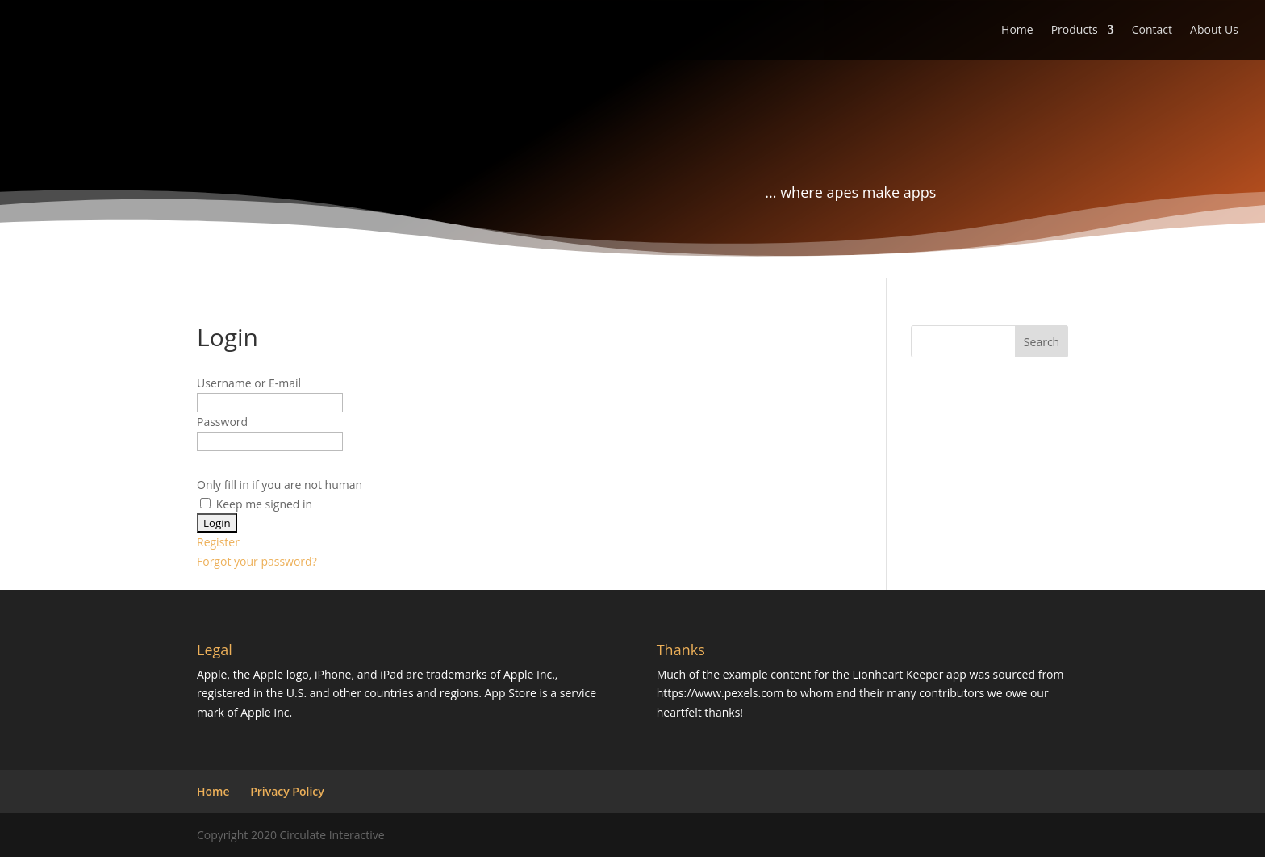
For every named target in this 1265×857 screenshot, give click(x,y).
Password (222, 421)
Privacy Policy (287, 791)
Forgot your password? (257, 561)
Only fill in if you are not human (279, 484)
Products (1074, 30)
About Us (1214, 30)
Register (218, 542)
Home (1017, 30)
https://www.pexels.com (720, 692)
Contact (1152, 30)
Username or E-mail (249, 383)
